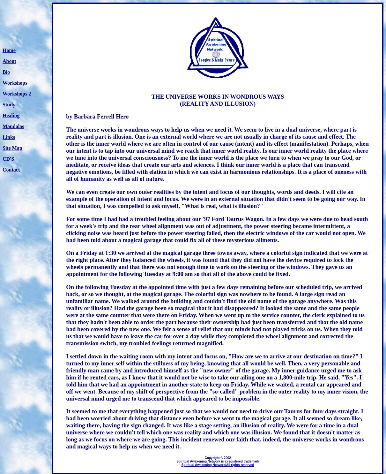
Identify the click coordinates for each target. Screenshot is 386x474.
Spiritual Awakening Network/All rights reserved (218, 465)
